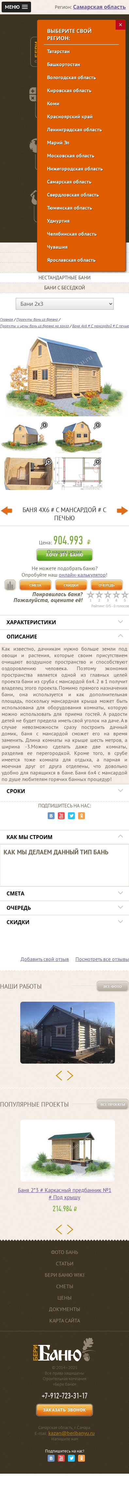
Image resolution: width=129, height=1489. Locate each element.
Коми (53, 103)
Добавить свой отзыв (45, 959)
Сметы (64, 1286)
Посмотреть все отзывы (102, 959)
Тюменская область (69, 207)
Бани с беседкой (64, 288)
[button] (16, 7)
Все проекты (113, 1104)
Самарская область (69, 181)
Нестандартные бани (64, 277)
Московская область (70, 155)
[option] (64, 1034)
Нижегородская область (75, 168)
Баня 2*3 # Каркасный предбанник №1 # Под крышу (64, 1194)
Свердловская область (73, 194)
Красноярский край (70, 116)
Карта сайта (64, 1320)
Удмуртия (58, 220)
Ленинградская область (74, 129)
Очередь (107, 584)
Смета (35, 584)
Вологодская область (71, 77)
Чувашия (57, 246)
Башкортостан (63, 64)
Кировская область (69, 90)
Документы (64, 1309)
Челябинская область (72, 233)
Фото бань (64, 1252)
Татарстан (58, 51)
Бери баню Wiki (65, 1275)
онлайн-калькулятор (82, 574)
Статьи (64, 1263)
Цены (64, 1297)
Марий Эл (58, 142)
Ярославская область (71, 260)
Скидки (71, 584)
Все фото (113, 986)
